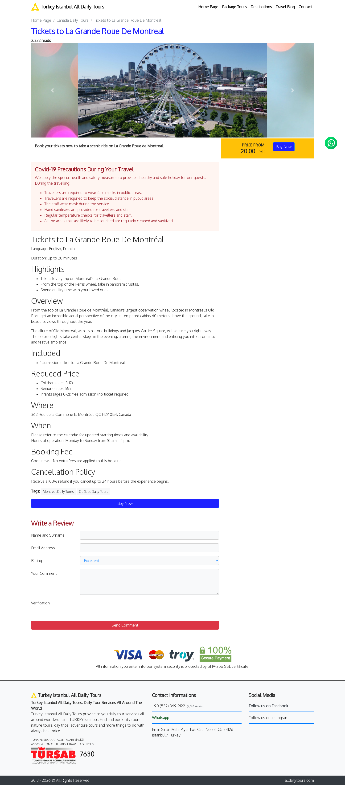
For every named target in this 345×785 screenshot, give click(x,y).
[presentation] (116, 608)
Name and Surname (48, 535)
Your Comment (44, 573)
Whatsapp (160, 717)
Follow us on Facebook (268, 706)
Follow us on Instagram (268, 717)
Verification (40, 603)
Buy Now (284, 146)
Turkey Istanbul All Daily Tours (67, 6)
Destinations (261, 6)
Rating (36, 560)
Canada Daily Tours (73, 20)
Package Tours (234, 6)
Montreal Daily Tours (58, 492)
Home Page (208, 6)
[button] (52, 90)
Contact (305, 6)
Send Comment (125, 625)
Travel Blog (285, 6)
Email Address (43, 548)
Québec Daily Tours (93, 492)
